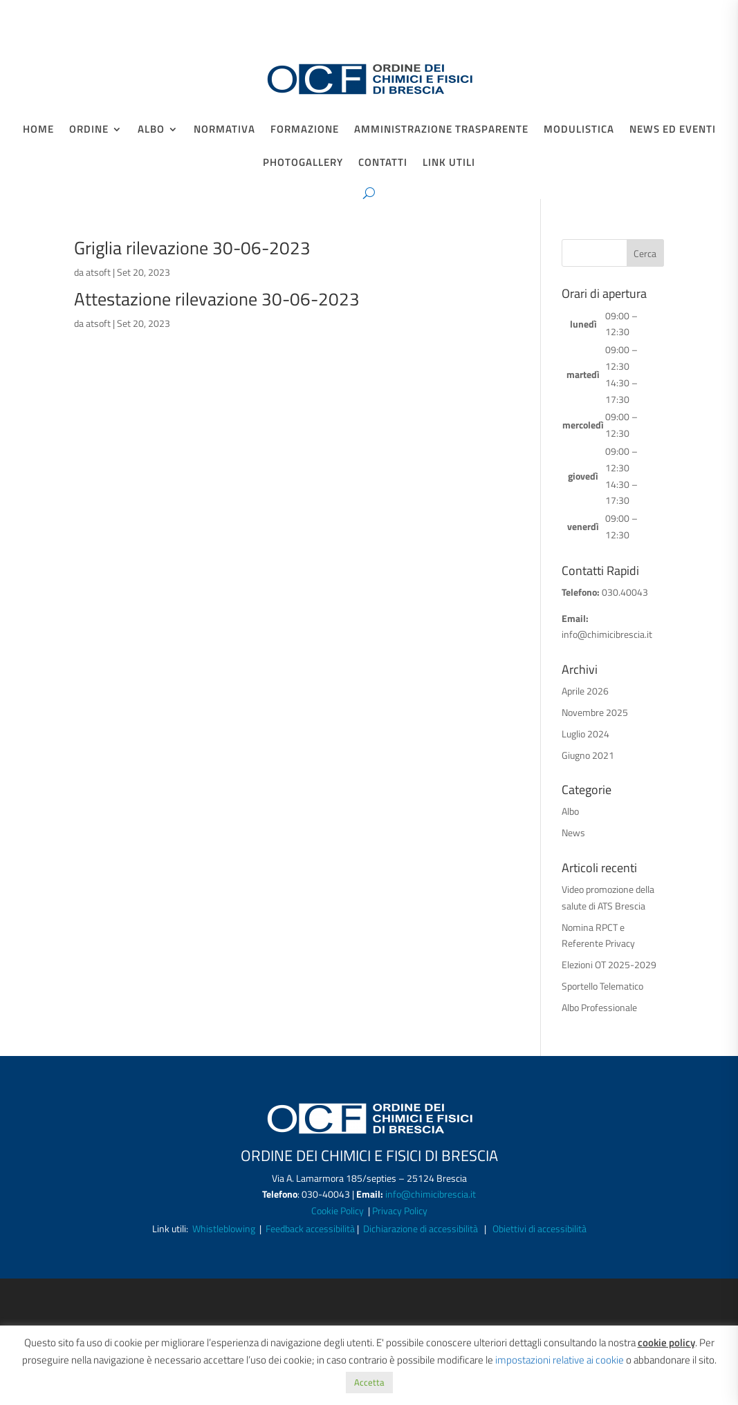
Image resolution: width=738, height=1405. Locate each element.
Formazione (304, 130)
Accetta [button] (369, 1382)
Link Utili (449, 164)
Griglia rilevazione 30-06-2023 (192, 247)
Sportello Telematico (602, 986)
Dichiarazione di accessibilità (420, 1228)
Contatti (382, 164)
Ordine (89, 130)
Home (38, 130)
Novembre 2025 (595, 712)
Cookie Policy (338, 1210)
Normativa (224, 130)
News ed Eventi (672, 130)
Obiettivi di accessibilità (539, 1228)
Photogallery (303, 164)
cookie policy (666, 1342)
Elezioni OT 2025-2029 (609, 964)
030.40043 (625, 592)
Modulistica (579, 130)
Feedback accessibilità (311, 1228)
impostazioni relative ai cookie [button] (559, 1360)
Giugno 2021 (588, 755)
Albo (151, 130)
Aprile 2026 (585, 690)
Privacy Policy (399, 1210)
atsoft (98, 272)
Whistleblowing (223, 1228)
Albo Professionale (599, 1007)
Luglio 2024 (585, 733)
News (573, 832)
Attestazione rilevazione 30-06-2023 (217, 298)
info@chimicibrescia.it (607, 634)
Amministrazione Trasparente (441, 130)
